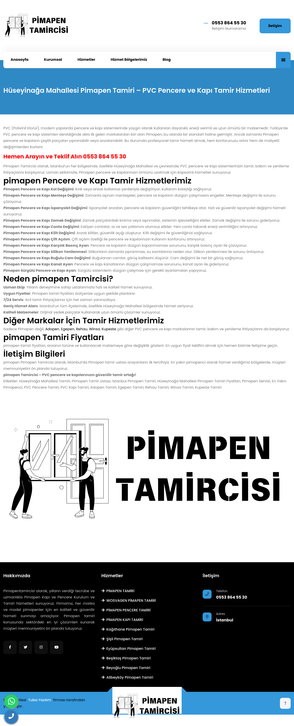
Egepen (67, 329)
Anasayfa (20, 59)
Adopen (52, 329)
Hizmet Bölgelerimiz (129, 59)
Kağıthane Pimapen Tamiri (128, 629)
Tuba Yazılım (39, 700)
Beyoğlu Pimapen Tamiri (125, 667)
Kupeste (109, 329)
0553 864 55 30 (229, 22)
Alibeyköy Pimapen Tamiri (127, 677)
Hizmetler (86, 59)
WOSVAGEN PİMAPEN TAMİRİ (128, 600)
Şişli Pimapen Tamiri (122, 639)
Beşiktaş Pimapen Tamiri (126, 658)
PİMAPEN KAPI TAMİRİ (122, 619)
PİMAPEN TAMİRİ (117, 590)
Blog (167, 59)
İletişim (275, 25)
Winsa (94, 329)
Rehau (81, 329)
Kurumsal (53, 59)
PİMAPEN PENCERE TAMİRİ (126, 610)
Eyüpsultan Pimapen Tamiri (128, 648)
